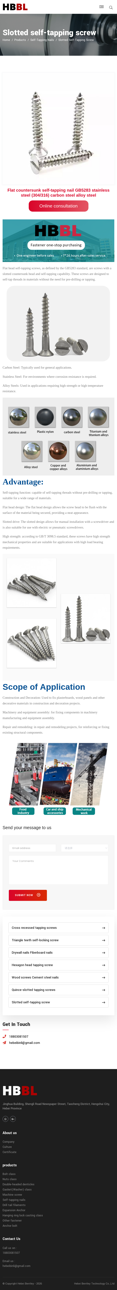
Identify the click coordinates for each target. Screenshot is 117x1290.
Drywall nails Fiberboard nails (58, 952)
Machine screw (12, 1195)
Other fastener (12, 1221)
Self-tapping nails (42, 40)
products (20, 40)
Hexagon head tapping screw (58, 965)
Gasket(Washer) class (17, 1190)
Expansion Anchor (14, 1210)
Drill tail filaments (14, 1205)
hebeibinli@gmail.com (16, 1266)
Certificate (9, 1152)
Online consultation (58, 206)
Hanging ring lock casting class (23, 1215)
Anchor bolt (10, 1226)
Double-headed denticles (18, 1184)
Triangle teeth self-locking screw (58, 940)
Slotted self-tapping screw (76, 40)
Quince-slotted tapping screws (58, 990)
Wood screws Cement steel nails (58, 977)
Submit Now (28, 895)
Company (8, 1142)
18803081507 (11, 1253)
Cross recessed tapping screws (58, 928)
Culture (7, 1147)
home (6, 40)
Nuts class (10, 1179)
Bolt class (9, 1174)
